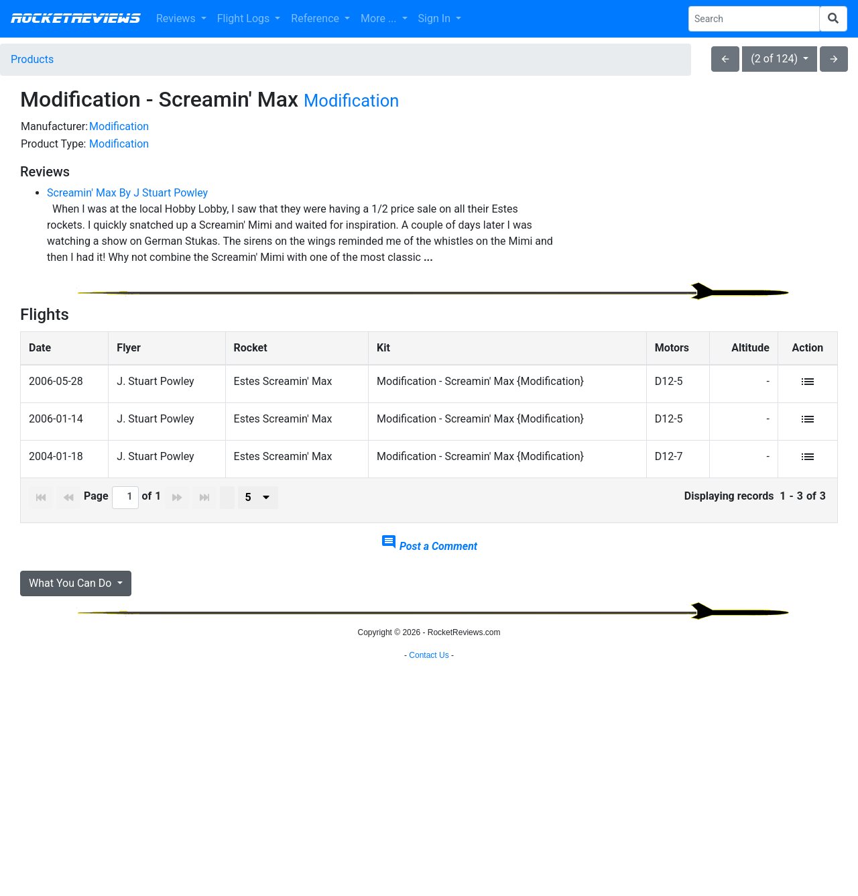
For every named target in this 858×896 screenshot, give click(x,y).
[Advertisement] (708, 212)
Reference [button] (316, 18)
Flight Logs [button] (245, 18)
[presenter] (258, 527)
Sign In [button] (435, 18)
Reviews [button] (177, 18)
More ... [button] (380, 18)
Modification (351, 101)
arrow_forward (834, 59)
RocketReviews (75, 18)
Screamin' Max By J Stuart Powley (127, 192)
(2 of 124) (775, 58)
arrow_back (725, 59)
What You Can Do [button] (71, 612)
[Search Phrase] (754, 19)
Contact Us (428, 879)
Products (32, 59)
